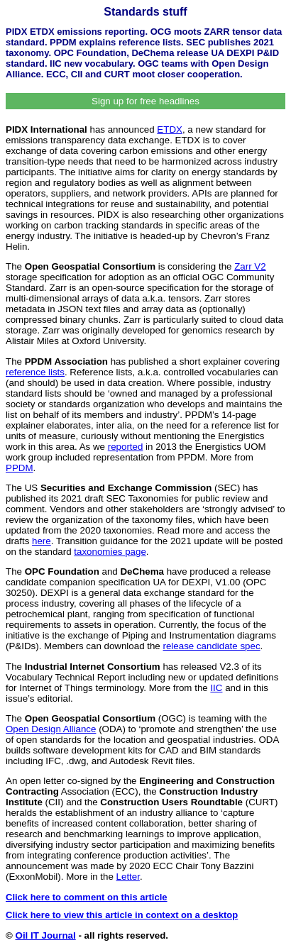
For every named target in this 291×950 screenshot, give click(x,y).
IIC (216, 688)
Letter (128, 876)
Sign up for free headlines (145, 101)
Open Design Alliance (51, 729)
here (41, 541)
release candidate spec (211, 646)
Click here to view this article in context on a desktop (122, 915)
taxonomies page (110, 551)
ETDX (169, 129)
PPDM (19, 468)
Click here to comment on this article (87, 897)
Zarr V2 (249, 266)
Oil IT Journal (46, 935)
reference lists (35, 372)
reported (125, 446)
